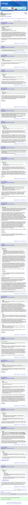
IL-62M (3, 244)
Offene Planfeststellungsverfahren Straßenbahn (7, 23)
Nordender (4, 146)
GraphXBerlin (4, 427)
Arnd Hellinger (8, 16)
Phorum (10, 503)
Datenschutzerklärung (14, 502)
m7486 (3, 109)
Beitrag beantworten (17, 43)
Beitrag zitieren (24, 43)
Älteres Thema (9, 492)
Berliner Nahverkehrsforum (7, 11)
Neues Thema (14, 18)
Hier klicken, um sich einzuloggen (6, 499)
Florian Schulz (4, 88)
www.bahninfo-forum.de (5, 460)
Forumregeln (19, 502)
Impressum (8, 502)
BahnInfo (21, 503)
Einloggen (18, 0)
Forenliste (3, 18)
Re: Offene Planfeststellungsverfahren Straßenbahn (7, 47)
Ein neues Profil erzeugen (24, 0)
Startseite (2, 11)
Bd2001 (3, 46)
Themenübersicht (8, 18)
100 (25, 18)
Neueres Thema (4, 492)
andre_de (3, 121)
